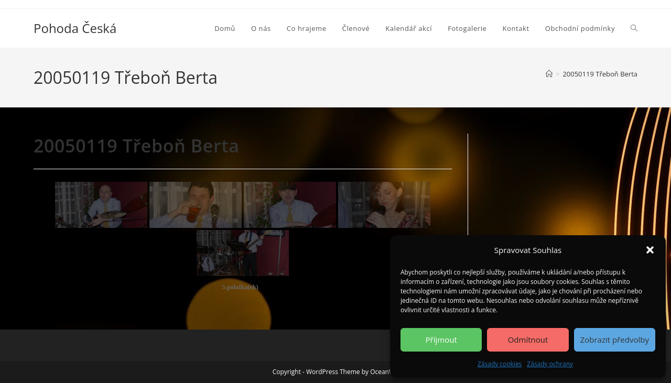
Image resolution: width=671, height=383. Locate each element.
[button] (650, 250)
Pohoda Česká (75, 28)
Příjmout (441, 339)
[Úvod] (549, 74)
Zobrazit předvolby (614, 339)
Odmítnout (528, 339)
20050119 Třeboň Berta (599, 74)
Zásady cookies (500, 363)
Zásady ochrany (550, 363)
